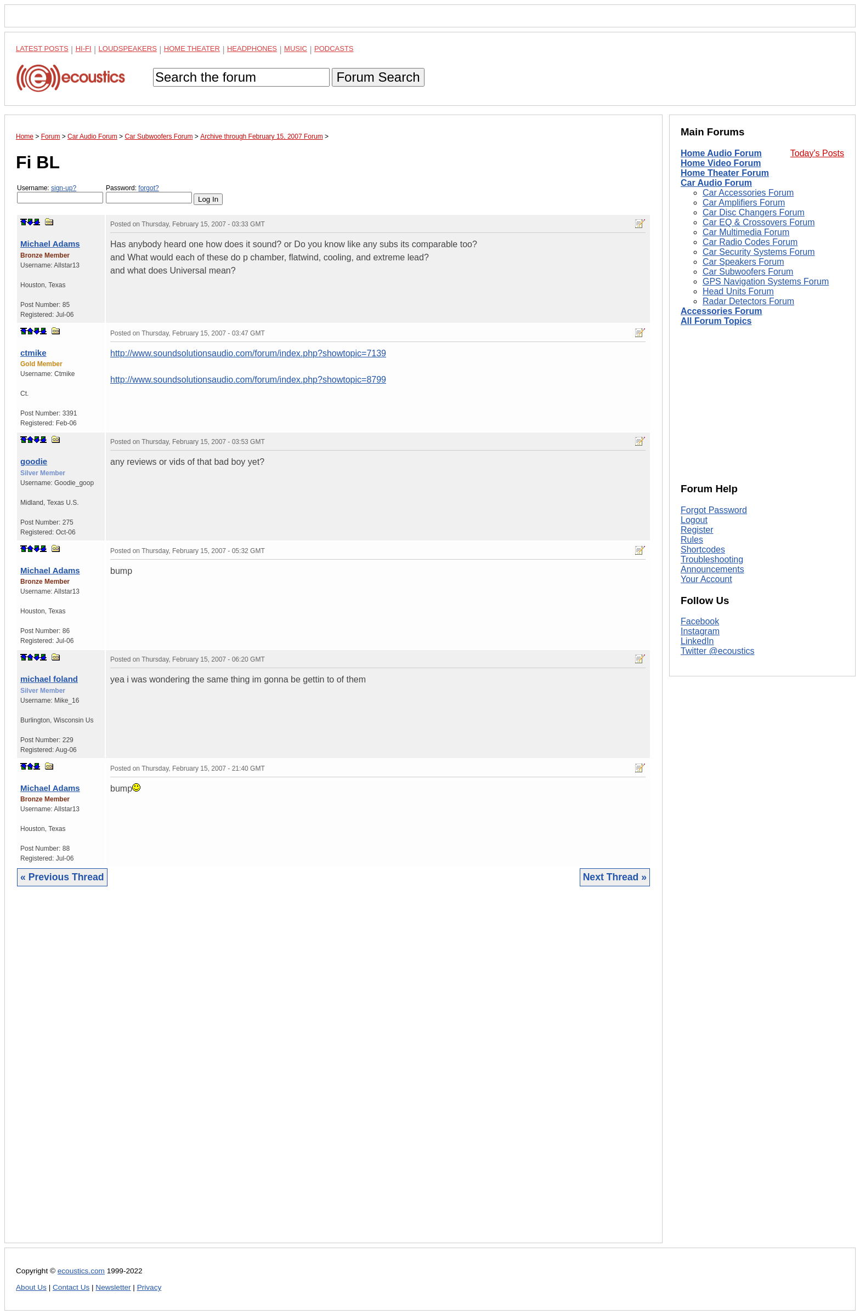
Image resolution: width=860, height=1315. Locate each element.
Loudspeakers (128, 48)
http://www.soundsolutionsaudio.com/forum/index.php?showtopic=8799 (248, 379)
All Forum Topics (716, 321)
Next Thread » (615, 877)
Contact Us (71, 1287)
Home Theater (192, 48)
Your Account (706, 579)
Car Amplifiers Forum (744, 202)
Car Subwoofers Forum (748, 271)
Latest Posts (42, 48)
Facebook (700, 621)
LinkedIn (697, 641)
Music (295, 48)
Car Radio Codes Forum (750, 242)
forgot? (148, 188)
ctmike (33, 352)
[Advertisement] (333, 1073)
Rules (692, 539)
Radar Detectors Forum (748, 301)
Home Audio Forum (721, 153)
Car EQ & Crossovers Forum (758, 222)
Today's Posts (817, 153)
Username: (60, 193)
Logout (694, 520)
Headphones (252, 48)
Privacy (149, 1287)
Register (697, 529)
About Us (31, 1287)
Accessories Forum (721, 311)
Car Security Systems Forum (758, 252)
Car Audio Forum (716, 182)
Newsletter (113, 1287)
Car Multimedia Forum (746, 232)
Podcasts (334, 48)
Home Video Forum (721, 163)
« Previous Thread (62, 877)
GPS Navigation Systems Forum (766, 281)
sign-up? (63, 188)
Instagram (700, 631)
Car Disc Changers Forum (754, 212)
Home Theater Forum (725, 173)
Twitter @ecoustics (718, 651)
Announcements (712, 569)
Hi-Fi (84, 48)
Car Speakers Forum (743, 261)
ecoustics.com (81, 1271)
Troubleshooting (712, 559)
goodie (33, 461)
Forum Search (378, 77)
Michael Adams (50, 243)
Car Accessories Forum (748, 192)
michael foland (49, 679)
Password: (149, 193)
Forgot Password (714, 510)
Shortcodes (703, 549)
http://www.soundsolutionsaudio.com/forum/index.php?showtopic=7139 (248, 353)
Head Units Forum (738, 291)
